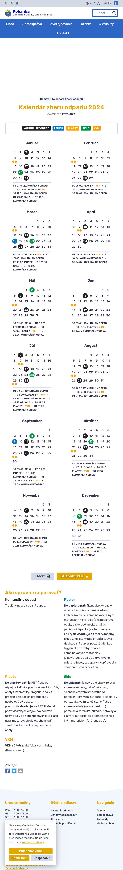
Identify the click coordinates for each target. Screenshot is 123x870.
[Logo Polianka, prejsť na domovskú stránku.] (29, 13)
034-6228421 (14, 809)
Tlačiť (42, 524)
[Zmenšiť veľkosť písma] (91, 3)
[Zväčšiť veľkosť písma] (98, 3)
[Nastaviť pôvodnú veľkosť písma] (94, 3)
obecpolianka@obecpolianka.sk (25, 813)
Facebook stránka (17, 816)
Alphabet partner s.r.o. (103, 853)
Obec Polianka (109, 857)
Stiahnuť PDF (74, 524)
